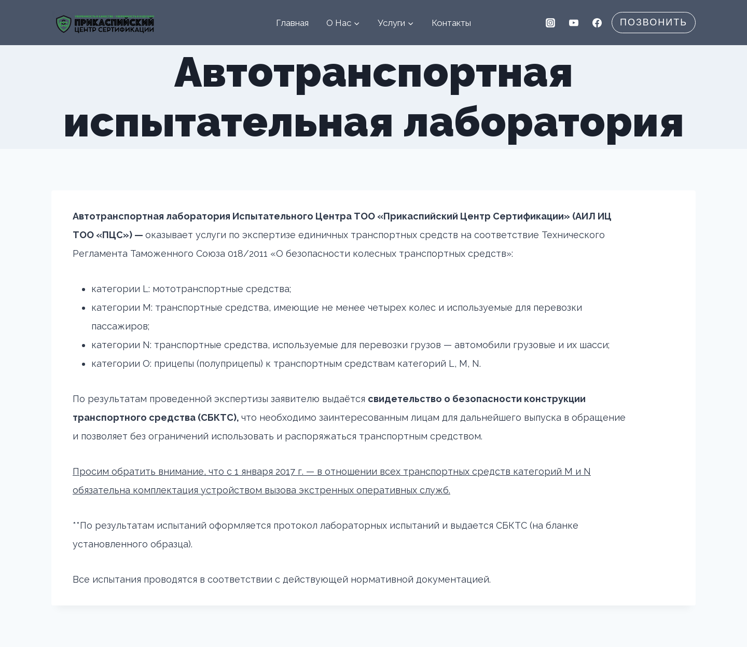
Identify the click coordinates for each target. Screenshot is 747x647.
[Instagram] (550, 22)
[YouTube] (573, 22)
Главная (292, 23)
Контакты (451, 23)
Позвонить (653, 22)
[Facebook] (597, 22)
